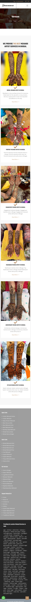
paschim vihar (17, 573)
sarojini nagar (19, 581)
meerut (25, 564)
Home (10, 21)
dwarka (19, 538)
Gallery (5, 506)
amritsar (9, 530)
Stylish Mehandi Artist (9, 510)
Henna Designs (7, 470)
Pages (15, 21)
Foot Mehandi (6, 452)
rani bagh (14, 580)
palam (5, 573)
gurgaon (15, 545)
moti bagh (14, 566)
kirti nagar (23, 555)
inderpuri (17, 549)
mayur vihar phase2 (20, 562)
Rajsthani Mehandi (8, 486)
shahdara (6, 583)
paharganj (22, 571)
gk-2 (21, 542)
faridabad (6, 542)
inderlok (11, 549)
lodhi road (6, 559)
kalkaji (25, 550)
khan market (6, 555)
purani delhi (14, 576)
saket (12, 581)
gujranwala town (7, 545)
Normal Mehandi (7, 483)
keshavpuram (21, 554)
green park (20, 543)
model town (6, 566)
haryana (13, 547)
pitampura (17, 574)
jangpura (12, 550)
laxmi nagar (23, 557)
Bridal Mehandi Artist (8, 443)
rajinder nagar (22, 578)
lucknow (18, 559)
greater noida (12, 543)
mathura (17, 561)
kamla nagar (6, 552)
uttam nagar (10, 590)
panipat (10, 573)
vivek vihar (16, 592)
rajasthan (6, 578)
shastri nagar (7, 585)
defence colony (14, 537)
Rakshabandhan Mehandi (9, 488)
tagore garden (19, 586)
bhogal (23, 531)
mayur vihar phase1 (8, 562)
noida (9, 571)
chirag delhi (16, 535)
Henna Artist (6, 461)
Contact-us (6, 502)
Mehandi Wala (7, 479)
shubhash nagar (10, 586)
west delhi (23, 592)
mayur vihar (18, 564)
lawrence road (15, 557)
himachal (5, 549)
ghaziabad (12, 542)
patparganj (11, 574)
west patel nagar (7, 593)
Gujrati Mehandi (7, 454)
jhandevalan (19, 550)
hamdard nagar (23, 545)
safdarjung (7, 581)
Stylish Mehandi (7, 456)
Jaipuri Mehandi (7, 472)
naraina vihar (13, 567)
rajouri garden (7, 580)
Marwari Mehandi (7, 477)
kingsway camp (15, 555)
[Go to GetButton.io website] (3, 600)
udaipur (21, 588)
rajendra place (13, 578)
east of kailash (8, 540)
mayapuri (23, 561)
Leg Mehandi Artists (8, 475)
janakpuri (6, 550)
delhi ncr (21, 537)
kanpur (22, 552)
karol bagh (13, 554)
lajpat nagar (6, 557)
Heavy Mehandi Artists (9, 459)
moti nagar (20, 566)
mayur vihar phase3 (8, 564)
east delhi (24, 538)
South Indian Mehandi (9, 508)
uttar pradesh (18, 590)
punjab (23, 574)
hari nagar (7, 547)
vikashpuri (10, 592)
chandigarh (24, 533)
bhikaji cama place (16, 531)
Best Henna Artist (7, 423)
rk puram (20, 580)
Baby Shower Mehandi (9, 421)
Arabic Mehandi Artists (9, 416)
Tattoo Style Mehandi (8, 513)
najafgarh (6, 567)
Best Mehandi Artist (8, 425)
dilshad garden (12, 538)
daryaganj (6, 537)
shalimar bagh (13, 583)
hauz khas (19, 547)
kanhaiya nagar (15, 552)
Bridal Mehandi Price (8, 450)
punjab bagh (6, 576)
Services (5, 504)
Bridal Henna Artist (8, 432)
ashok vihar (16, 530)
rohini (26, 580)
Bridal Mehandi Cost (8, 448)
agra (4, 530)
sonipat (13, 585)
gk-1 (17, 542)
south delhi (20, 585)
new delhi (15, 569)
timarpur (10, 588)
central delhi (16, 533)
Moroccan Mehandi (8, 481)
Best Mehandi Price (8, 427)
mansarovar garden (8, 561)
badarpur (22, 530)
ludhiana (12, 559)
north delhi (15, 571)
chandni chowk (8, 535)
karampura (6, 554)
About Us (5, 499)
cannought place (7, 533)
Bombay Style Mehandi (9, 429)
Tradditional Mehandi (8, 515)
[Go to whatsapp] (3, 598)
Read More (15, 102)
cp (21, 535)
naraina (20, 567)
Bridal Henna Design (8, 434)
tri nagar (16, 588)
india (22, 549)
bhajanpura (6, 531)
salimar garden (22, 583)
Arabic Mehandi (7, 418)
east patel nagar (17, 540)
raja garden (22, 576)
